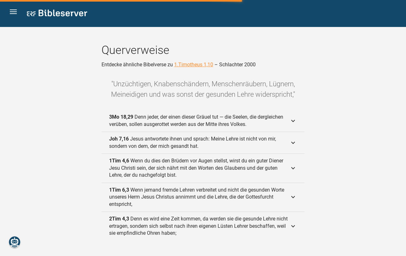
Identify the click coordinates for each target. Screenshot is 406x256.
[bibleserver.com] (57, 14)
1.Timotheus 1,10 (193, 65)
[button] (16, 13)
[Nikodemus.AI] (14, 242)
